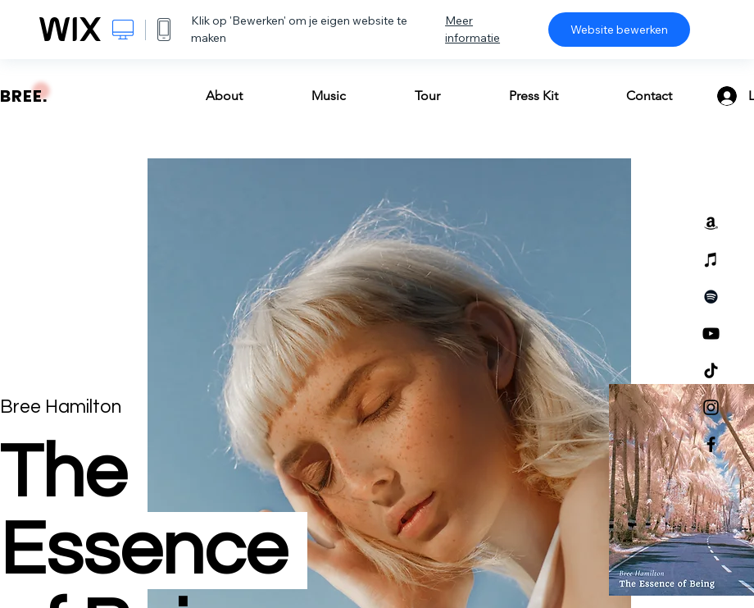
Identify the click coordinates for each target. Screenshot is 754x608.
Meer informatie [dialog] (472, 29)
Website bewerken (619, 29)
